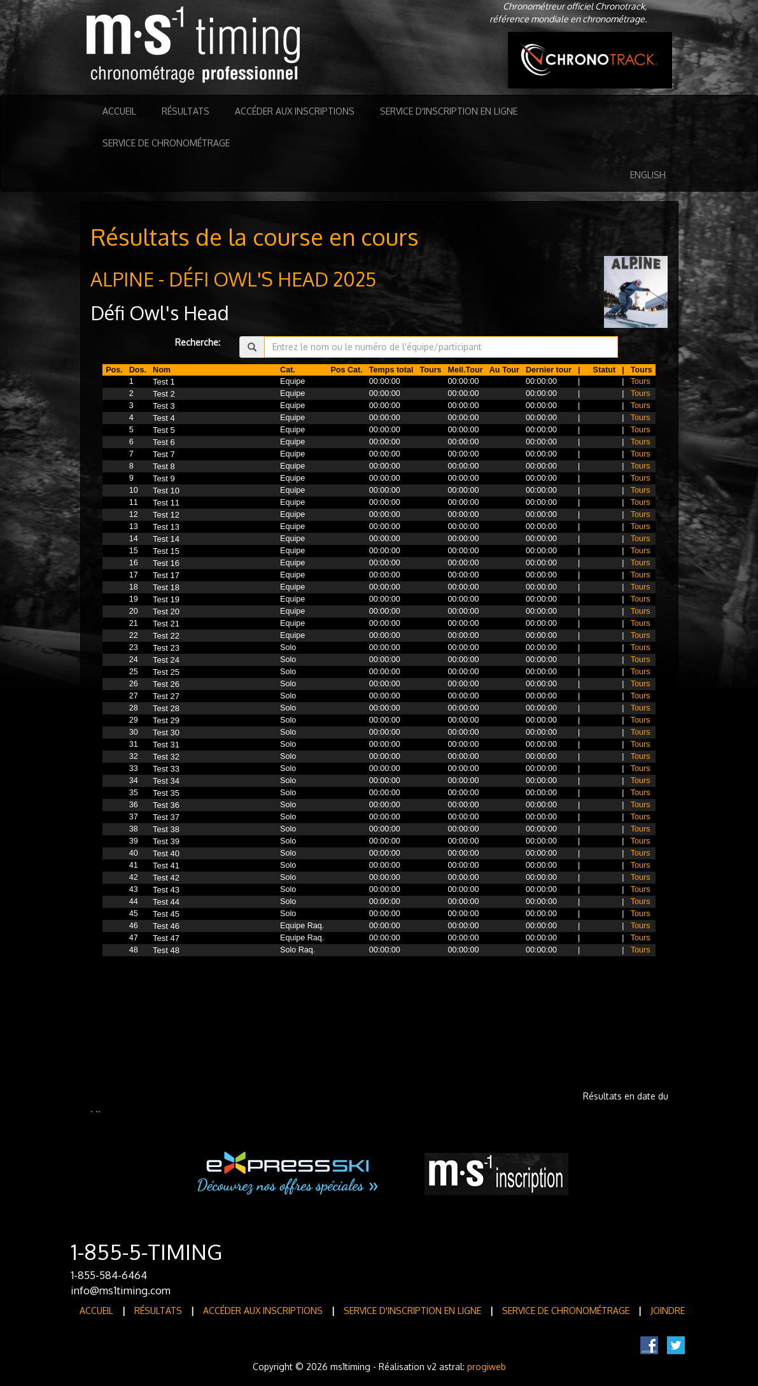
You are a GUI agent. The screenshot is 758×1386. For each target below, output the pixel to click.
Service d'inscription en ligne (448, 111)
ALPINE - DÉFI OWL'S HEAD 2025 (233, 279)
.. (98, 1108)
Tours (640, 381)
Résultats (185, 111)
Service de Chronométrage (166, 143)
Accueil (119, 111)
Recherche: (197, 342)
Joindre (667, 1310)
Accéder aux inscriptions (294, 111)
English (648, 174)
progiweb (486, 1366)
